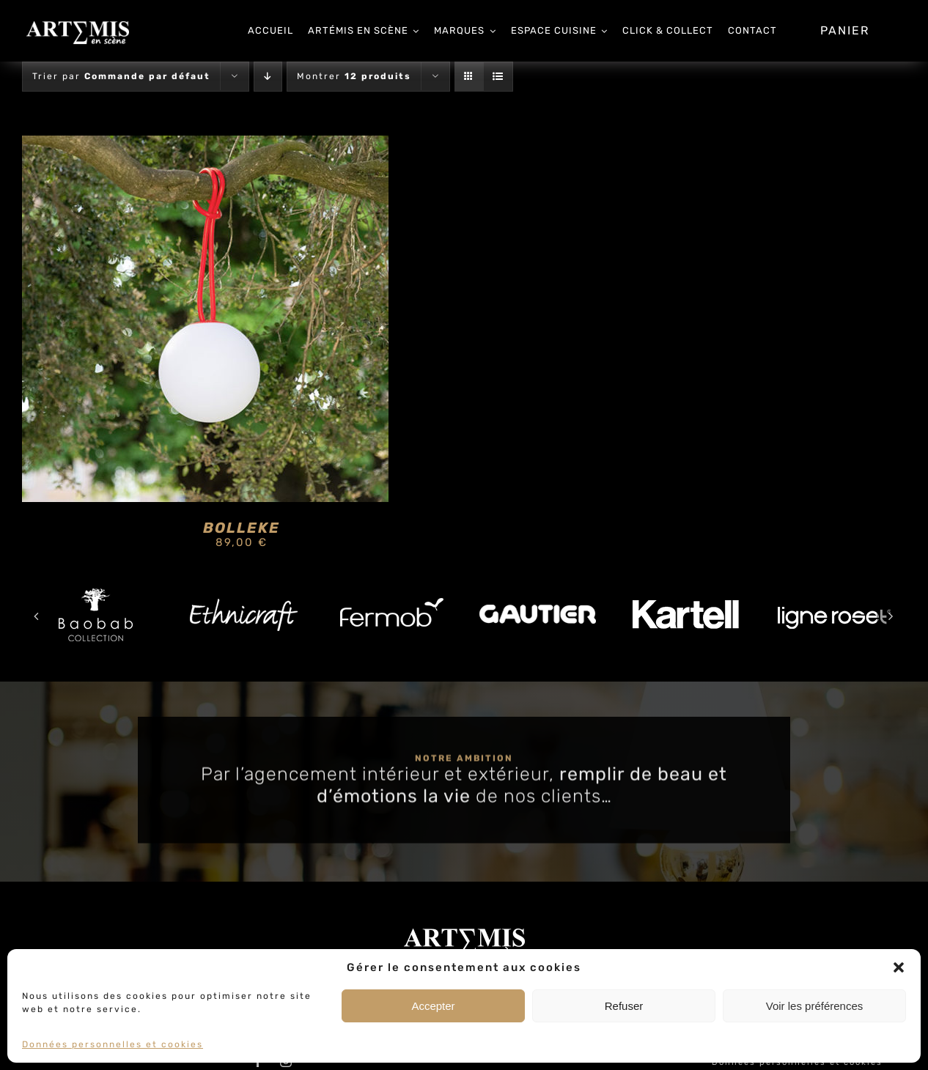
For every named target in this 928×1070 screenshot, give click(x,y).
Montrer (354, 76)
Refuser (624, 1006)
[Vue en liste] (498, 76)
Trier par (121, 76)
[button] (898, 967)
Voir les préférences (814, 1006)
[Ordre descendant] (268, 77)
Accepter (432, 1006)
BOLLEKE (241, 527)
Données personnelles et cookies (112, 1044)
